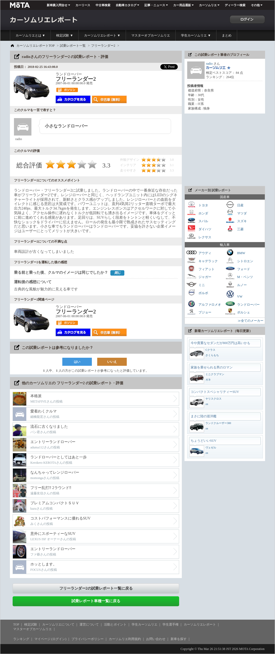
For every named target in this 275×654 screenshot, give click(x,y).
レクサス (198, 236)
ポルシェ (237, 311)
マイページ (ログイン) (50, 639)
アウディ (198, 252)
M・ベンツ (239, 276)
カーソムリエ (208, 5)
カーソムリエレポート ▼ (102, 35)
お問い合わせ (155, 639)
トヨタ (197, 204)
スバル (197, 220)
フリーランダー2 (103, 46)
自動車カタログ (126, 5)
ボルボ (197, 292)
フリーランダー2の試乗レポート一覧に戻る (96, 588)
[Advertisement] (224, 149)
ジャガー (198, 276)
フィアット (200, 268)
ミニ (195, 284)
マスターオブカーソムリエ (150, 35)
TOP (16, 624)
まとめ (226, 35)
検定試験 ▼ (64, 35)
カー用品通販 (182, 5)
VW (234, 294)
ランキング (21, 639)
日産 (234, 204)
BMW (235, 252)
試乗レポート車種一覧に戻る (95, 601)
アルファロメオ (203, 304)
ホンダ (197, 212)
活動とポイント (115, 624)
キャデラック (202, 260)
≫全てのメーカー (250, 321)
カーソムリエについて (58, 624)
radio (209, 63)
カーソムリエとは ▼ (30, 35)
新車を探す (179, 639)
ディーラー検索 (235, 5)
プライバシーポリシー (87, 639)
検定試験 (30, 624)
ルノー (236, 284)
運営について (89, 624)
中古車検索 (103, 5)
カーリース (82, 5)
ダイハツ (198, 228)
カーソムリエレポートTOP (35, 46)
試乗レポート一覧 (73, 46)
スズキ (236, 220)
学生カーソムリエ (144, 624)
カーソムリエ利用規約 (125, 639)
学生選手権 (170, 624)
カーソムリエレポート (200, 624)
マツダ (236, 212)
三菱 (234, 228)
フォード (237, 268)
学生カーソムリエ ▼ (196, 35)
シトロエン (239, 260)
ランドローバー (242, 304)
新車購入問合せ (57, 5)
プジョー (198, 311)
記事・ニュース (154, 5)
